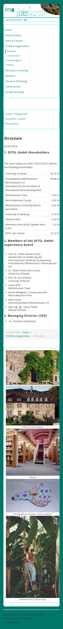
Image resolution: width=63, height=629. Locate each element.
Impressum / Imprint (15, 118)
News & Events (13, 35)
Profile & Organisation (17, 46)
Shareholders (14, 55)
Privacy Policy (11, 123)
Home (8, 29)
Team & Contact (14, 40)
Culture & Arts (13, 86)
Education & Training (16, 70)
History (10, 64)
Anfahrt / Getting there (16, 114)
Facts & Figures (14, 60)
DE (25, 19)
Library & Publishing (16, 81)
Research (10, 75)
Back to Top (53, 614)
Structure (11, 51)
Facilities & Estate (14, 92)
